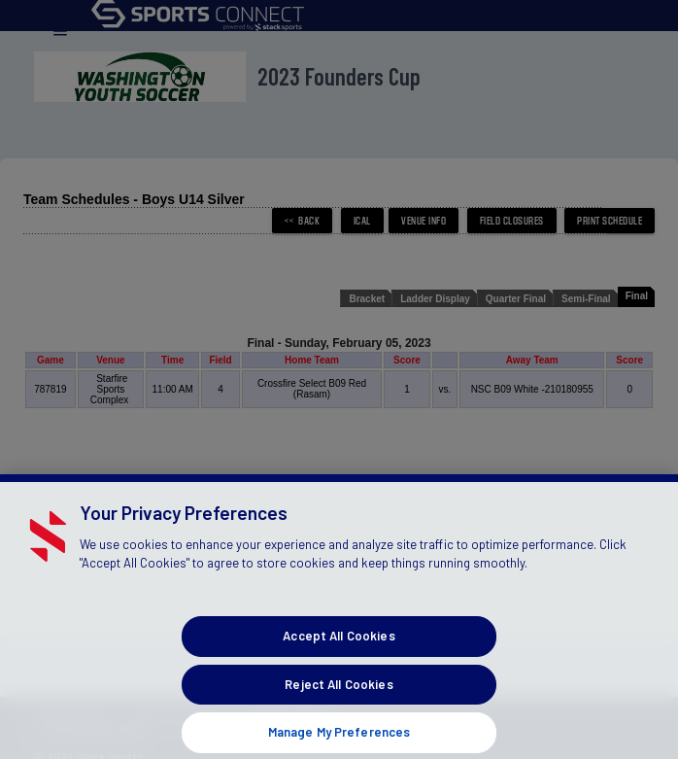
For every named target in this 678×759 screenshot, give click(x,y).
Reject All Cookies (338, 694)
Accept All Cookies (338, 645)
